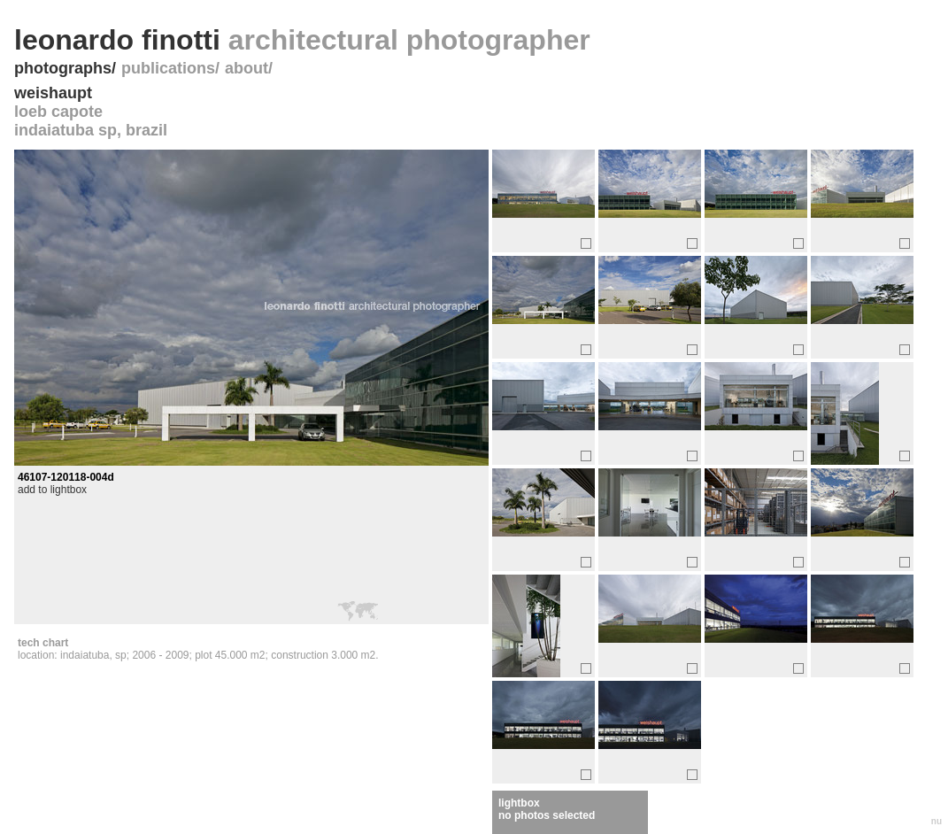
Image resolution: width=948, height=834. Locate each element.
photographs (63, 68)
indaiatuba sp (65, 130)
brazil (146, 130)
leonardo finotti (302, 40)
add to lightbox (52, 489)
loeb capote (58, 111)
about (246, 68)
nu (936, 821)
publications (168, 68)
